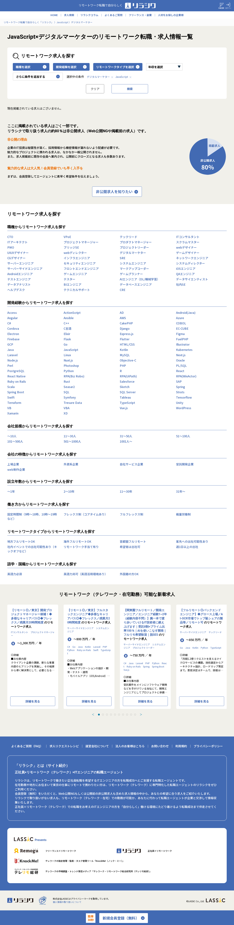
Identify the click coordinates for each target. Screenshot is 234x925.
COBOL (181, 323)
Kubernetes (184, 349)
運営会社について (97, 746)
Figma (180, 334)
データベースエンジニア (136, 284)
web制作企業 (16, 469)
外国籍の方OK (129, 574)
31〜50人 (126, 436)
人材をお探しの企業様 (171, 15)
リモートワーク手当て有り (81, 547)
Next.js (181, 355)
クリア (95, 89)
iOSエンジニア (185, 268)
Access (12, 312)
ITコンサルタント (187, 237)
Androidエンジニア (20, 274)
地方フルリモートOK (21, 541)
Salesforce (127, 381)
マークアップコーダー (134, 268)
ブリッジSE (71, 247)
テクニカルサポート (77, 290)
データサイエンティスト (192, 279)
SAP (179, 381)
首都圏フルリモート (133, 541)
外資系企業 (71, 464)
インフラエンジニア (77, 258)
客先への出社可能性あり (192, 541)
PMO (10, 247)
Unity (179, 402)
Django (125, 328)
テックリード (128, 237)
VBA (66, 408)
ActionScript (72, 312)
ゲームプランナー (131, 274)
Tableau (125, 397)
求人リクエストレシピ (64, 746)
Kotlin (124, 349)
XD (66, 413)
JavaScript (123, 77)
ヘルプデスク (16, 290)
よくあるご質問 (113, 15)
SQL (66, 392)
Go (65, 344)
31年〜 (180, 491)
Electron (13, 334)
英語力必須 (14, 574)
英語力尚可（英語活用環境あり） (85, 574)
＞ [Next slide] (141, 714)
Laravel (12, 355)
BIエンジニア (72, 284)
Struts (180, 392)
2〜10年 (69, 491)
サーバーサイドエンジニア (24, 268)
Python (69, 371)
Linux (67, 355)
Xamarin (12, 413)
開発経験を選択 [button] (71, 67)
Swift (11, 397)
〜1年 (11, 491)
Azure (180, 318)
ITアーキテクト (17, 242)
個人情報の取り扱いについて (67, 901)
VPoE (67, 237)
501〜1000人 (72, 441)
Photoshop (71, 365)
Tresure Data (73, 402)
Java (10, 349)
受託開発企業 (185, 464)
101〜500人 (15, 441)
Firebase (13, 339)
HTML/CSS (127, 344)
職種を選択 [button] (31, 67)
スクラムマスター (187, 242)
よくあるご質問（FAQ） (27, 746)
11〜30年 (126, 491)
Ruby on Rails (16, 381)
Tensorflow (184, 397)
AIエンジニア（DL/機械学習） (140, 279)
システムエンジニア (133, 263)
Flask (67, 339)
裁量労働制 (183, 514)
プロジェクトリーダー (134, 247)
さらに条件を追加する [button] (38, 76)
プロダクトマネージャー (136, 242)
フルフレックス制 (131, 514)
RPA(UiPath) (128, 376)
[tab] (99, 714)
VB (9, 408)
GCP (10, 344)
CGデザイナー (16, 258)
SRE (122, 258)
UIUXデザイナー (18, 252)
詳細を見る (32, 701)
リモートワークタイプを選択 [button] (117, 67)
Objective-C (128, 360)
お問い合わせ (160, 746)
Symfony (70, 397)
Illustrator (183, 344)
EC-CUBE (182, 328)
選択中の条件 (75, 76)
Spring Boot (15, 392)
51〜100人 (183, 436)
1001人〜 (126, 441)
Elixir (67, 334)
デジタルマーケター (100, 77)
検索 (130, 89)
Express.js (126, 334)
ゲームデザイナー (187, 252)
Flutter (124, 339)
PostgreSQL (15, 371)
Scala (11, 387)
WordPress (183, 408)
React (180, 371)
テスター (69, 279)
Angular (12, 318)
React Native (16, 376)
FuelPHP (182, 339)
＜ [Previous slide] (93, 714)
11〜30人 (70, 436)
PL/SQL (181, 365)
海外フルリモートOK (77, 541)
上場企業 (13, 464)
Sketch (124, 387)
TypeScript (127, 402)
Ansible (69, 318)
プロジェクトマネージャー (81, 242)
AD (122, 312)
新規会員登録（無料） (124, 918)
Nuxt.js (68, 360)
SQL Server (128, 392)
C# (9, 323)
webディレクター (75, 252)
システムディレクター (190, 263)
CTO (10, 237)
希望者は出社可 (130, 547)
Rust (67, 381)
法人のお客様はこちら (130, 746)
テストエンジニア (19, 279)
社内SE (181, 284)
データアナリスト (19, 284)
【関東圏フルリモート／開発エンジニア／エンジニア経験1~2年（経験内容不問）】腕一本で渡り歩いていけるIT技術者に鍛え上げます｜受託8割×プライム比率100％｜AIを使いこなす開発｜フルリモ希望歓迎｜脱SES (145, 622)
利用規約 (181, 746)
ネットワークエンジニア (192, 258)
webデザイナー (186, 247)
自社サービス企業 (131, 464)
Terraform (14, 402)
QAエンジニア (185, 274)
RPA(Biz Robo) (74, 376)
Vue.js (124, 408)
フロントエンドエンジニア (81, 268)
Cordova (13, 328)
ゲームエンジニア (75, 274)
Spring (180, 387)
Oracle (180, 360)
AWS (123, 318)
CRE (122, 290)
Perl (10, 365)
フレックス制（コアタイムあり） (85, 514)
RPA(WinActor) (186, 376)
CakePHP (126, 323)
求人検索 (69, 15)
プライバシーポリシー (208, 746)
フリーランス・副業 (140, 15)
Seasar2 (69, 387)
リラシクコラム (89, 15)
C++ (66, 323)
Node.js (12, 360)
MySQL (125, 355)
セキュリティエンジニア (80, 263)
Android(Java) (185, 312)
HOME (54, 15)
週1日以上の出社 (187, 547)
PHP (123, 365)
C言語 (67, 328)
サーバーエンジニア (20, 263)
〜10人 (11, 436)
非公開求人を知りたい (117, 191)
